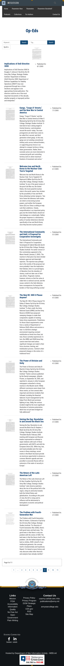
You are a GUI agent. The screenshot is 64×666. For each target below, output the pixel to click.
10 (53, 570)
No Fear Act (13, 612)
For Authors (29, 14)
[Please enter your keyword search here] (11, 42)
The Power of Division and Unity (31, 361)
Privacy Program (29, 601)
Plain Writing (12, 620)
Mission (12, 599)
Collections (18, 14)
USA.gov (29, 609)
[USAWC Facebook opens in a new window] (9, 639)
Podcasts (7, 14)
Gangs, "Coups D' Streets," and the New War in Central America (31, 110)
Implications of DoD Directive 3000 (16, 64)
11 (57, 570)
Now (17, 9)
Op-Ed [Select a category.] (6, 47)
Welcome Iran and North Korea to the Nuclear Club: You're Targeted (31, 168)
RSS (29, 611)
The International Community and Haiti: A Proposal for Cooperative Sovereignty (32, 234)
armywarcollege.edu (49, 607)
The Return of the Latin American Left (29, 474)
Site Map (29, 614)
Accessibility (12, 604)
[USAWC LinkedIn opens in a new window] (15, 639)
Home (6, 9)
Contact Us (56, 14)
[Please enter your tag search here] (38, 42)
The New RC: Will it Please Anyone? (31, 296)
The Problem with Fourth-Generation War (31, 513)
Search (24, 42)
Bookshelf (45, 9)
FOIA (12, 601)
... (17, 570)
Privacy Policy (29, 598)
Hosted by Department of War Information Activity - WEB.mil (31, 653)
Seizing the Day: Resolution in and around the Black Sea (32, 420)
